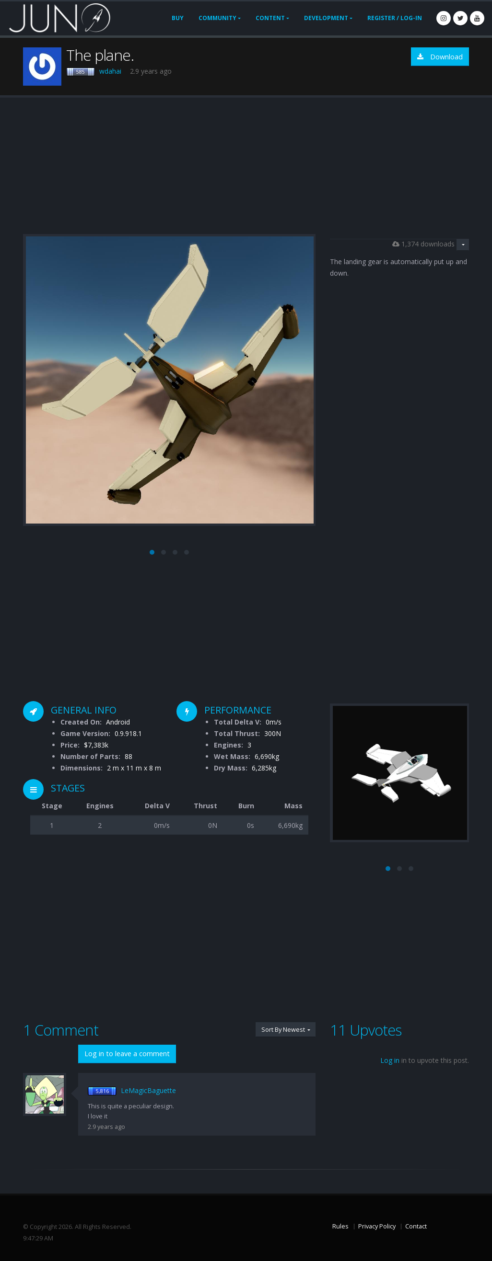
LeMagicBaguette (148, 1090)
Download (440, 56)
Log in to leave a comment (127, 1053)
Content (270, 18)
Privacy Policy (377, 1226)
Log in (389, 1060)
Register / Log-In (394, 18)
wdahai (110, 71)
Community (217, 18)
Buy (178, 18)
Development (326, 18)
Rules (340, 1226)
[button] (152, 552)
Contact (416, 1226)
